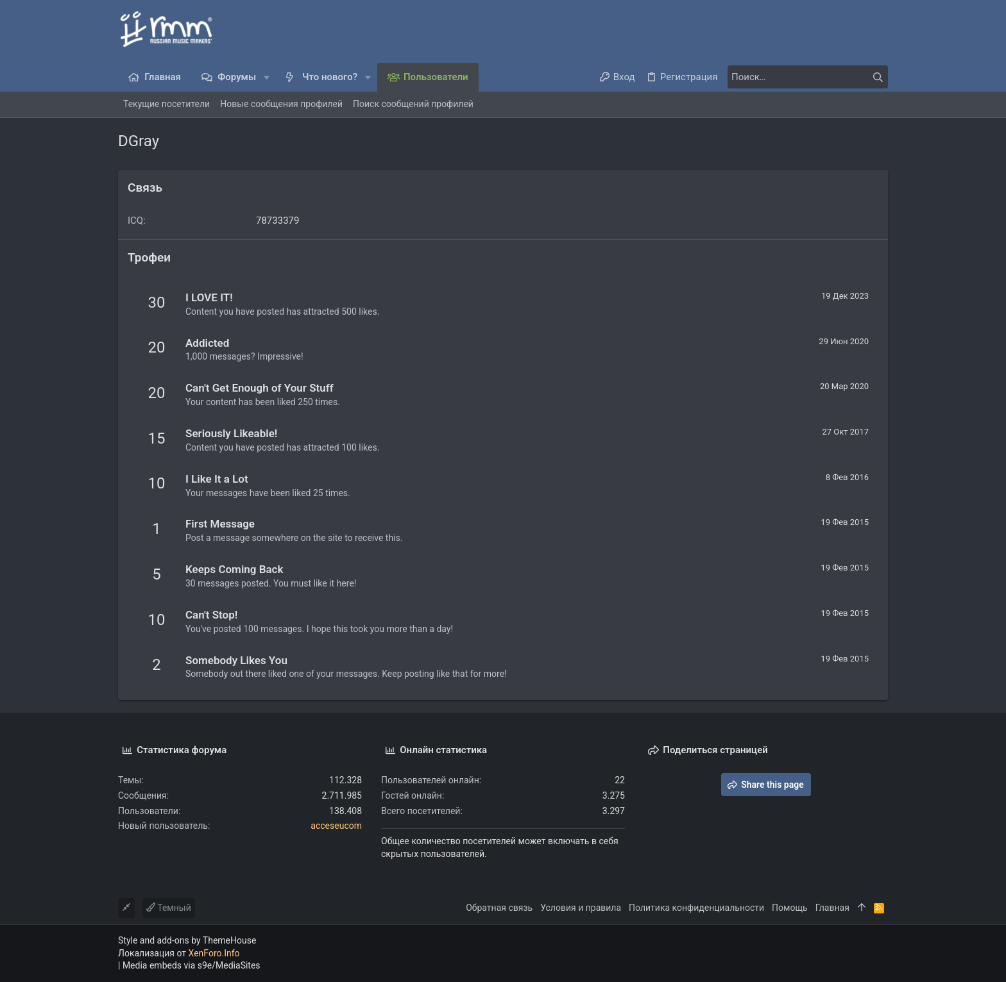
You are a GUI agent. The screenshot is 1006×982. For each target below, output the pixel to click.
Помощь (790, 908)
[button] (266, 77)
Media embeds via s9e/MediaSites (191, 965)
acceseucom (336, 825)
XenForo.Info (214, 953)
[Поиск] (808, 76)
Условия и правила (580, 908)
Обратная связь (499, 908)
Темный (168, 908)
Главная (832, 908)
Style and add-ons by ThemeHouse (187, 940)
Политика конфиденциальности (696, 908)
